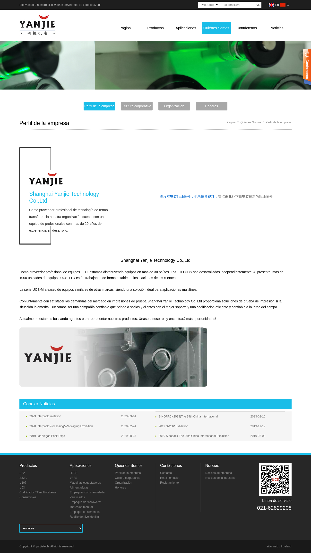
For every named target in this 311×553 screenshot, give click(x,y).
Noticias (276, 28)
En (277, 5)
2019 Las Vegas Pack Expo (47, 436)
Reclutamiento (169, 482)
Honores (211, 106)
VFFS (73, 478)
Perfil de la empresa (99, 106)
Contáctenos (246, 28)
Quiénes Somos (216, 28)
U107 (22, 482)
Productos (155, 28)
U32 (22, 473)
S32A (22, 478)
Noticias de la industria (220, 478)
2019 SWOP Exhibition (173, 426)
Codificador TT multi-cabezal (37, 492)
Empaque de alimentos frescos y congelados (85, 512)
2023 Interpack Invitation (45, 416)
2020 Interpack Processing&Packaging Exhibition (61, 426)
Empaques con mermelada (87, 492)
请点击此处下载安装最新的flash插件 (245, 197)
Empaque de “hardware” (85, 502)
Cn (288, 5)
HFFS (73, 473)
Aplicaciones (186, 28)
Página (125, 28)
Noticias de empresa (218, 473)
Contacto (166, 473)
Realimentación (170, 478)
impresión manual (81, 507)
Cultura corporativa (136, 106)
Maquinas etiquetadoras (85, 482)
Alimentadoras (79, 487)
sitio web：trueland (279, 546)
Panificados (77, 497)
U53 (22, 487)
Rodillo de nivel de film (84, 516)
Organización (174, 106)
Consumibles (27, 497)
